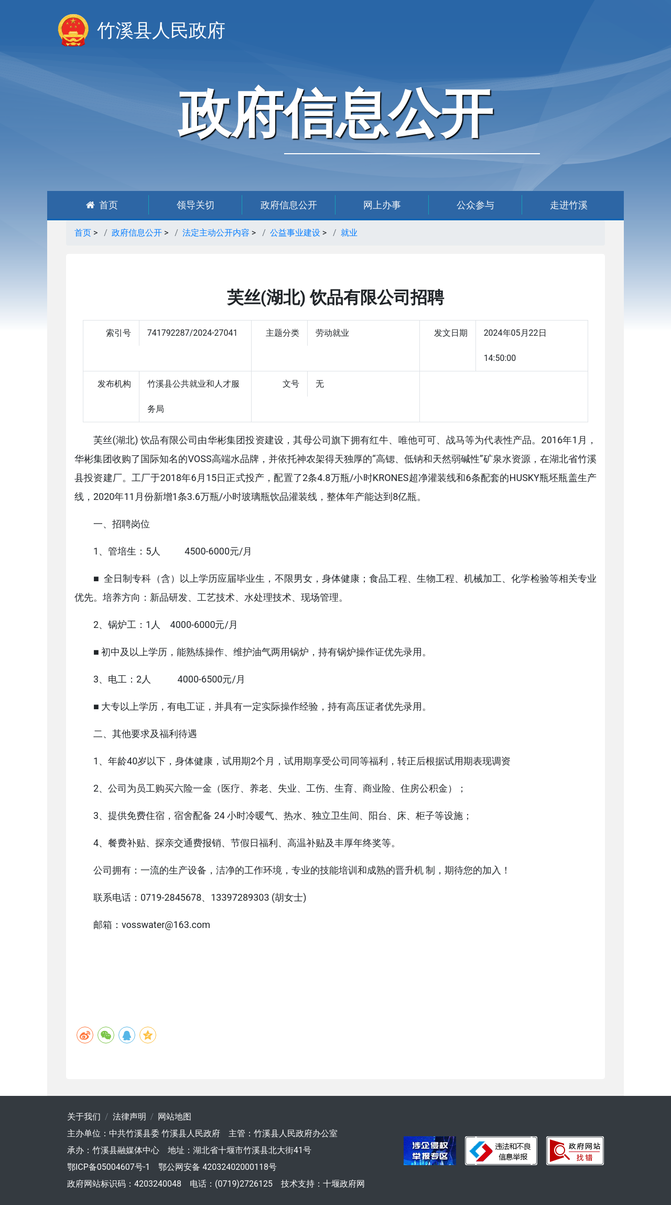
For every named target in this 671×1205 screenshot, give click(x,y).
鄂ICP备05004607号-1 (108, 1167)
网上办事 (382, 204)
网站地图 (174, 1117)
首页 (102, 204)
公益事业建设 (295, 233)
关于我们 (84, 1117)
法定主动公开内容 (216, 233)
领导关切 (195, 204)
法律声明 (129, 1117)
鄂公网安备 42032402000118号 (217, 1167)
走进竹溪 (569, 204)
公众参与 (475, 204)
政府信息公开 (289, 204)
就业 (349, 233)
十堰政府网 (344, 1184)
